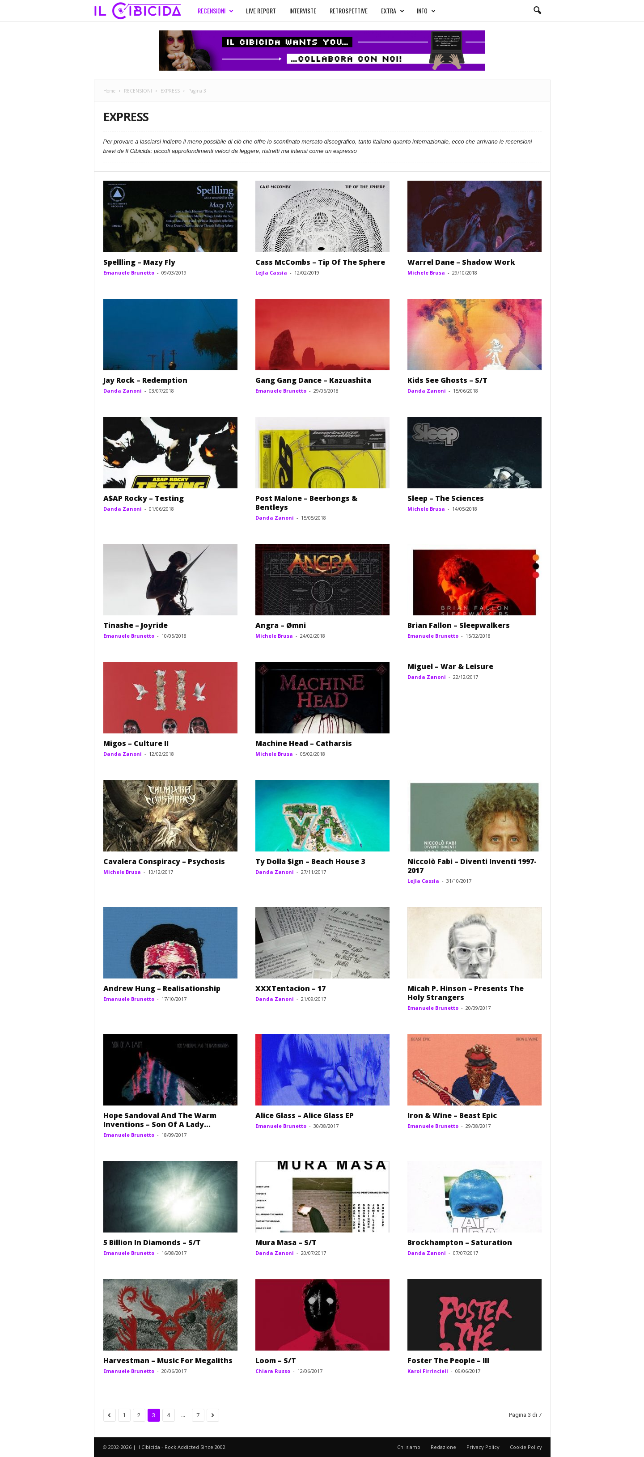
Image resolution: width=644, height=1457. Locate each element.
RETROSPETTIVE (349, 10)
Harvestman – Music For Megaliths (168, 1360)
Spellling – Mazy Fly (139, 262)
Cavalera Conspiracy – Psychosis (164, 861)
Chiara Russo (272, 1371)
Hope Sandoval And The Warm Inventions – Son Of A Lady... (159, 1119)
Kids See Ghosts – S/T (447, 380)
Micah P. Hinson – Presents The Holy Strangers (465, 992)
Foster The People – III (448, 1360)
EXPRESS (170, 91)
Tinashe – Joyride (135, 625)
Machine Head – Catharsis (303, 743)
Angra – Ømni (280, 625)
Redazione (443, 1447)
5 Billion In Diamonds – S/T (152, 1242)
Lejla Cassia (271, 272)
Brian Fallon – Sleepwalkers (458, 625)
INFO (426, 10)
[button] (537, 11)
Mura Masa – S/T (286, 1242)
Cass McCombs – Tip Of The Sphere (320, 262)
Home (109, 91)
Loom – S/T (275, 1360)
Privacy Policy (483, 1447)
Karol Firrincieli (427, 1371)
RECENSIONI (215, 10)
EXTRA (392, 10)
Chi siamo (408, 1447)
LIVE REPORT (261, 10)
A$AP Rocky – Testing (143, 498)
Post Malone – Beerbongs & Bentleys (306, 502)
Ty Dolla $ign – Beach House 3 (310, 861)
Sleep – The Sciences (445, 498)
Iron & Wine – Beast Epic (452, 1115)
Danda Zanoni (122, 390)
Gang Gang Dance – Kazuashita (313, 380)
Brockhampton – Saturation (459, 1242)
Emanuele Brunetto (128, 272)
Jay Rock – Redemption (145, 380)
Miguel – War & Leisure (450, 666)
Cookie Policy (526, 1447)
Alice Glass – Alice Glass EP (304, 1115)
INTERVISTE (302, 10)
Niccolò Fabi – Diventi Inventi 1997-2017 (472, 865)
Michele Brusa (426, 272)
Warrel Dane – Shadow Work (461, 262)
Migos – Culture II (136, 743)
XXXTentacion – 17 (290, 988)
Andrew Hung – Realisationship (161, 988)
